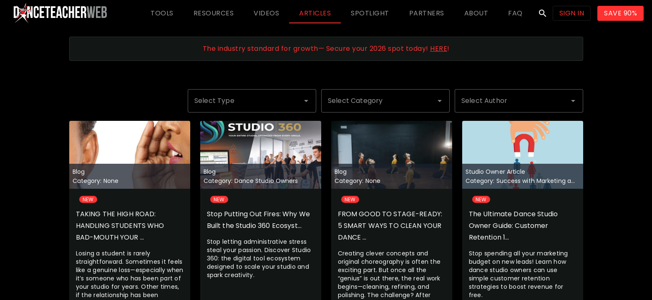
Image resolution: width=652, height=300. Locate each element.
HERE (438, 48)
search (543, 13)
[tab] (162, 13)
